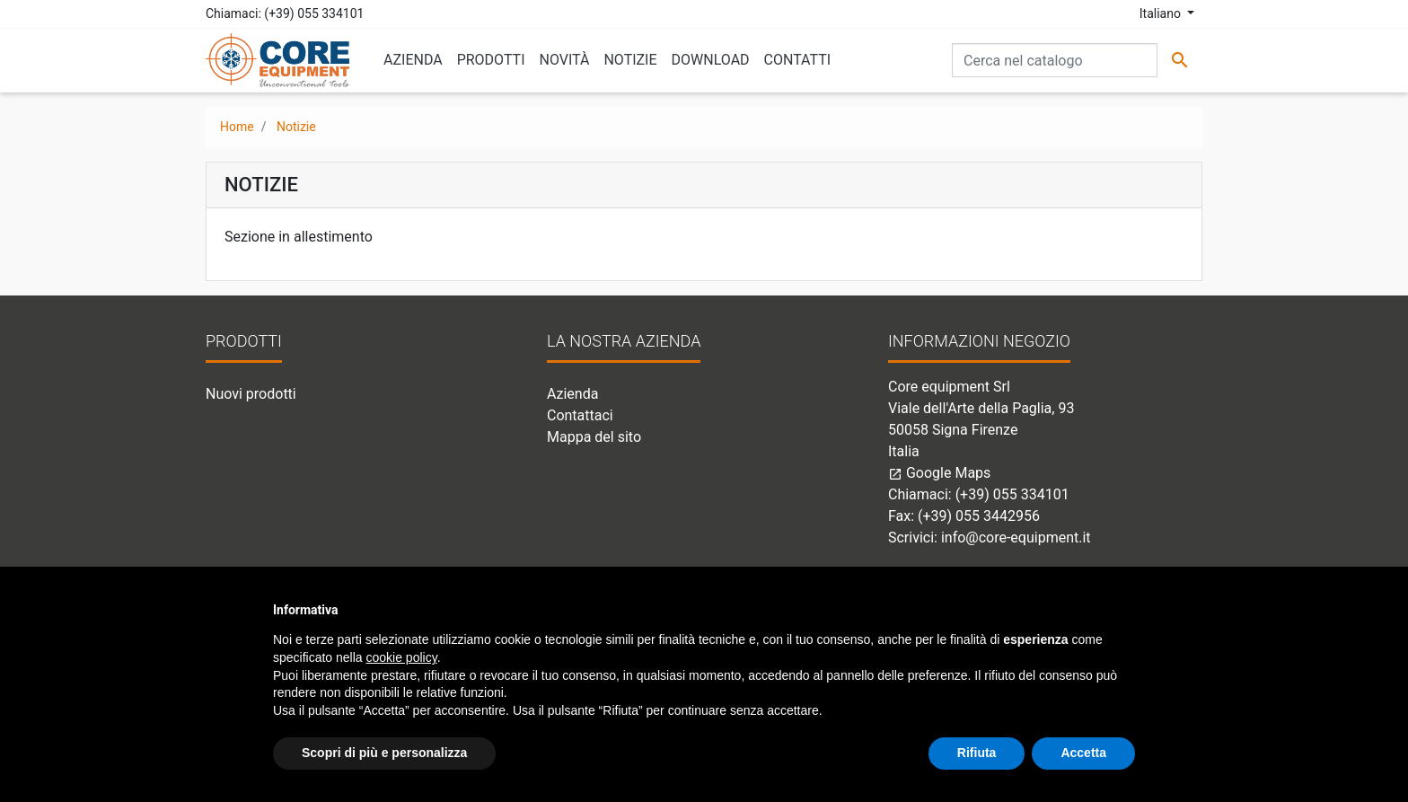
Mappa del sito (594, 436)
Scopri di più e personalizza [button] (384, 752)
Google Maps (939, 472)
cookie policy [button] (401, 657)
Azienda (572, 393)
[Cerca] (1054, 60)
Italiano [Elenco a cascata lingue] (1162, 13)
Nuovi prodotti (251, 393)
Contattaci (580, 415)
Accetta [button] (1083, 752)
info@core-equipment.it (1016, 537)
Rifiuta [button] (977, 752)
